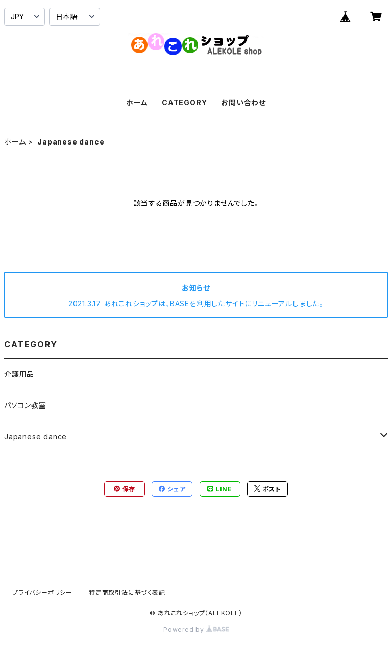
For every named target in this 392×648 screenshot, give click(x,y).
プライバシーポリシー (42, 592)
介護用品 (19, 374)
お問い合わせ (243, 102)
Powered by (196, 629)
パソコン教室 (25, 405)
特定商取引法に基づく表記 (127, 592)
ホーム (137, 102)
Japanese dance (35, 436)
